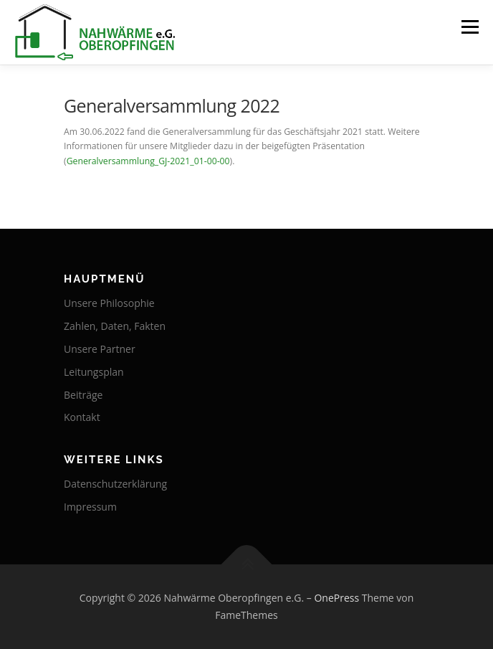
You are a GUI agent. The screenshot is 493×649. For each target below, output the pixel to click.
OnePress (336, 598)
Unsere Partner (99, 349)
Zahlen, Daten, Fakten (115, 326)
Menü (469, 27)
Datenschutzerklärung (115, 484)
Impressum (90, 506)
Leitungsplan (94, 372)
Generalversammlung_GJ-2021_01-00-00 (148, 161)
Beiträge (83, 395)
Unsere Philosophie (109, 303)
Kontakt (82, 417)
